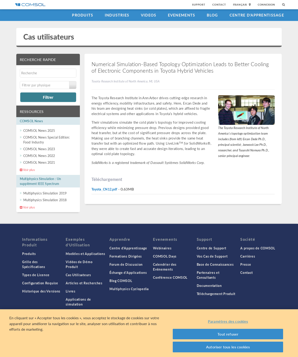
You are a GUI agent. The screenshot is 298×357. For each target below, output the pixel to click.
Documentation (209, 285)
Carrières (247, 256)
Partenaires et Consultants (208, 275)
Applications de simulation (78, 301)
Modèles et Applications (85, 253)
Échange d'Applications (128, 272)
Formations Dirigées (125, 256)
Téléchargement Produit (216, 293)
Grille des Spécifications (33, 264)
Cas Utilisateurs (78, 274)
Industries (117, 15)
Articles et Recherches (84, 283)
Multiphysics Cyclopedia (129, 288)
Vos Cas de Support (212, 256)
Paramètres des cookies (228, 321)
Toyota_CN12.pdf (104, 189)
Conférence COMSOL (170, 277)
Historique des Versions (41, 291)
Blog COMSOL (120, 280)
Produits (82, 15)
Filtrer (48, 97)
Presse (245, 264)
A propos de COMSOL (257, 248)
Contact (219, 4)
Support (198, 4)
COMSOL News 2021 (39, 162)
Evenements (181, 15)
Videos (148, 15)
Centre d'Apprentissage (257, 15)
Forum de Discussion (126, 264)
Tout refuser (227, 334)
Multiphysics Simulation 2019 (45, 193)
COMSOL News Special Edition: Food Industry (46, 139)
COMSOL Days (164, 256)
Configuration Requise (40, 283)
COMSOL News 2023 (39, 148)
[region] (149, 333)
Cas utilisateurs (48, 37)
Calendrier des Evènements (164, 267)
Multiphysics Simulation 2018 (45, 199)
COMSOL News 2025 (39, 130)
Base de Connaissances (215, 264)
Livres (70, 291)
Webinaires (162, 248)
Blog (212, 15)
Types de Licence (36, 274)
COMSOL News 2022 (39, 155)
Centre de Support (211, 248)
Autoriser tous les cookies (228, 347)
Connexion (266, 4)
